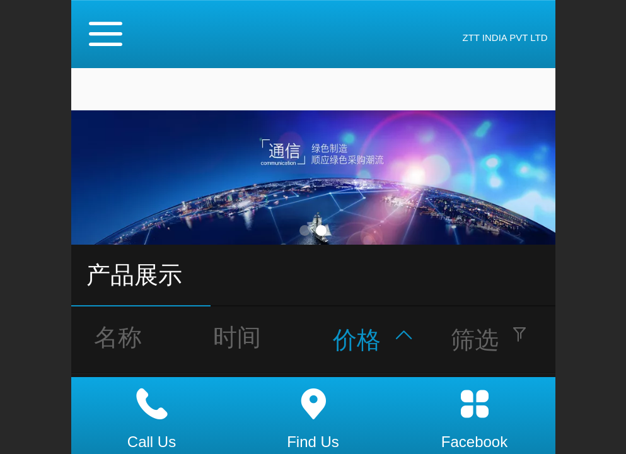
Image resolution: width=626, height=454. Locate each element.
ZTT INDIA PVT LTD (504, 37)
